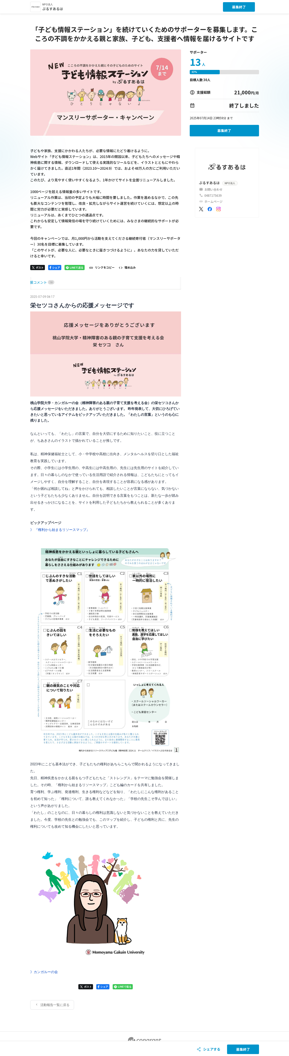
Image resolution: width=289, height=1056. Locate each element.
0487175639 (213, 195)
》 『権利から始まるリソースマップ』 (60, 530)
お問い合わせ (213, 189)
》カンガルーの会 (44, 972)
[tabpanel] (105, 652)
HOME (35, 282)
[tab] (35, 282)
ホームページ (213, 201)
